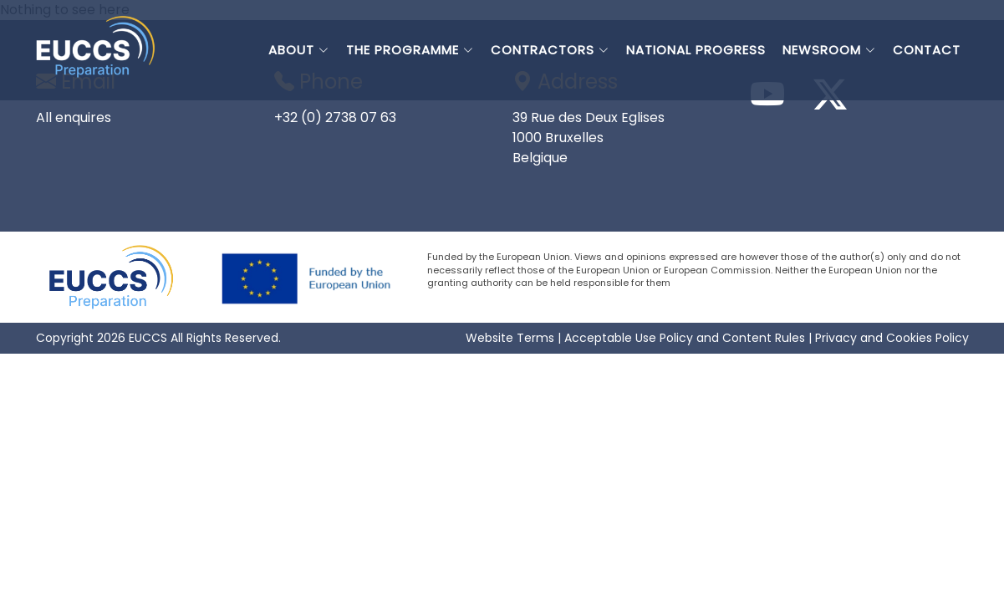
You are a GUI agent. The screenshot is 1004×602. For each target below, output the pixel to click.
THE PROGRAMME (410, 50)
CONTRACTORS (550, 50)
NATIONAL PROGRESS (696, 50)
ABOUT (298, 50)
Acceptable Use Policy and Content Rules (684, 337)
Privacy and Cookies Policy (892, 337)
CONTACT (927, 50)
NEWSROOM (829, 50)
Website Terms (510, 337)
